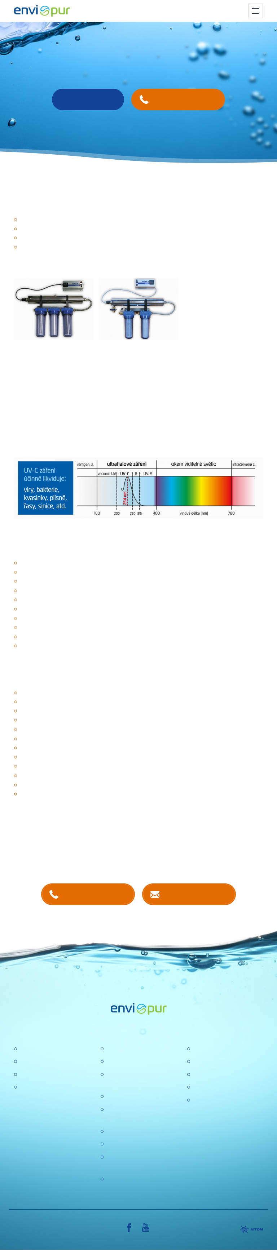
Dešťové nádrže (40, 1087)
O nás (114, 1049)
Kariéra (115, 1062)
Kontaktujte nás (195, 894)
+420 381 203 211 (95, 894)
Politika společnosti (130, 1097)
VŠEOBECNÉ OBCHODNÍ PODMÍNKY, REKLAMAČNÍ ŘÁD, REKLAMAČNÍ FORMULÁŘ (227, 1118)
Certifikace (206, 1049)
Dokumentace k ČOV (220, 1075)
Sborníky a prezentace (221, 1087)
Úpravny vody (37, 1062)
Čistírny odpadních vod (49, 1049)
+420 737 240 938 (185, 99)
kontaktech (89, 855)
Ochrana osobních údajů (137, 1132)
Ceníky (202, 1062)
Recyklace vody (39, 1075)
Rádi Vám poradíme (88, 99)
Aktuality (117, 1144)
